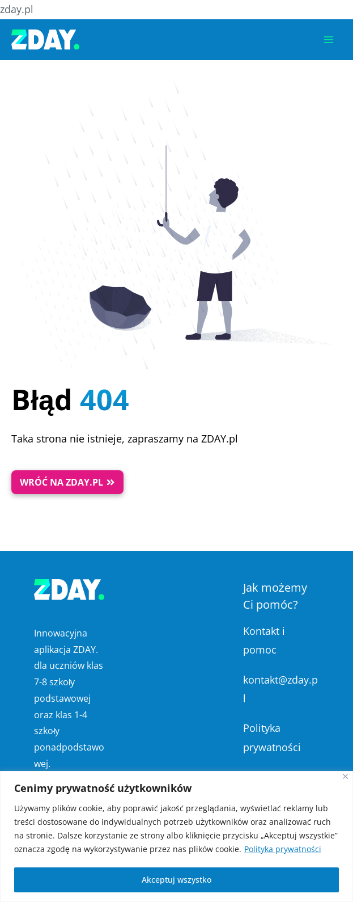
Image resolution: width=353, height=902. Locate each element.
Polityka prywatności (282, 849)
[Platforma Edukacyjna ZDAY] (45, 39)
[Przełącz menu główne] (329, 40)
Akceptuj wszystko (176, 879)
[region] (176, 836)
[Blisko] (345, 776)
